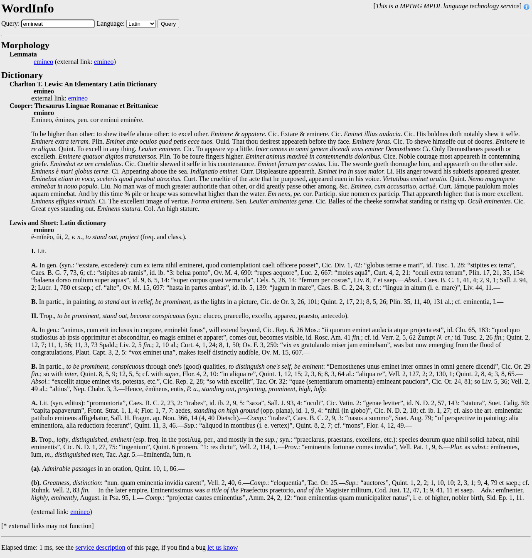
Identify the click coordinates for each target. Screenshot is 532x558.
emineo (43, 62)
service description (100, 547)
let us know (222, 547)
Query (168, 24)
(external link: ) (75, 62)
